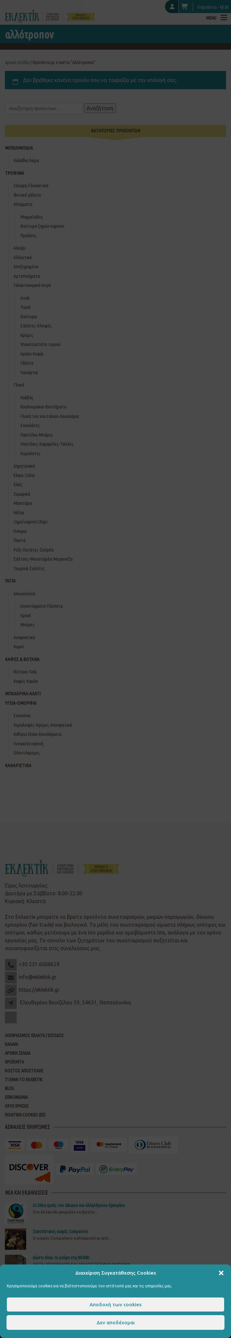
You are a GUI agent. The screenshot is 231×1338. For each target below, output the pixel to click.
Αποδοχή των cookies (115, 1304)
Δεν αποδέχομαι (116, 1322)
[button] (221, 1273)
